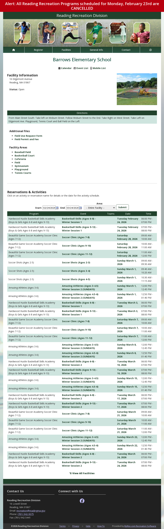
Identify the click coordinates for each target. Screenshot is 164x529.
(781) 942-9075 (26, 514)
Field (17, 162)
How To (101, 526)
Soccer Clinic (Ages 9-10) (76, 245)
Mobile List (99, 68)
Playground (21, 169)
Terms (62, 526)
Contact (126, 49)
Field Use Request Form (28, 135)
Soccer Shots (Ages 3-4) (76, 270)
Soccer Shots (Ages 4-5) (76, 279)
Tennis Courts (23, 172)
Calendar (66, 68)
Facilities (66, 49)
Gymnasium (22, 165)
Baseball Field (23, 152)
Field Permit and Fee (27, 139)
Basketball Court (25, 155)
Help (88, 526)
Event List (82, 68)
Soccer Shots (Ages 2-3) (76, 262)
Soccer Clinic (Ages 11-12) (77, 254)
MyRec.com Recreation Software (140, 526)
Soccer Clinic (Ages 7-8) (76, 237)
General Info (96, 49)
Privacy (75, 526)
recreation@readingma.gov (30, 510)
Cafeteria (20, 159)
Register (38, 49)
